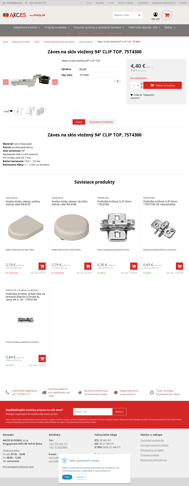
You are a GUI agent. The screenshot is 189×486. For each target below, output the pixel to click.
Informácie (143, 2)
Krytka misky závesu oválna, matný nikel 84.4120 (23, 203)
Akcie (69, 33)
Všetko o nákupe (125, 2)
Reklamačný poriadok (152, 450)
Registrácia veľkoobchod (163, 2)
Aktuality (100, 2)
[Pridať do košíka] (162, 85)
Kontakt (183, 2)
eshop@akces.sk (14, 2)
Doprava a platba (149, 455)
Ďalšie (170, 27)
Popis (78, 122)
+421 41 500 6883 (58, 447)
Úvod (89, 2)
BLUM (82, 69)
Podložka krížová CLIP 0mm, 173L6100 (114, 203)
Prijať (67, 477)
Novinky (82, 33)
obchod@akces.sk (58, 457)
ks (138, 85)
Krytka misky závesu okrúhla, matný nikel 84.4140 (70, 203)
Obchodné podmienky (152, 440)
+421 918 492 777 (37, 2)
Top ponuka (115, 33)
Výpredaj (97, 33)
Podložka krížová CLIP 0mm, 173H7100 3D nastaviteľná (160, 203)
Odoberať (119, 412)
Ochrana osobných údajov (154, 445)
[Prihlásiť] (155, 16)
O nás (111, 2)
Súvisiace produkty (101, 122)
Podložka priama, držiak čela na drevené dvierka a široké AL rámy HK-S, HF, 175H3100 (25, 296)
